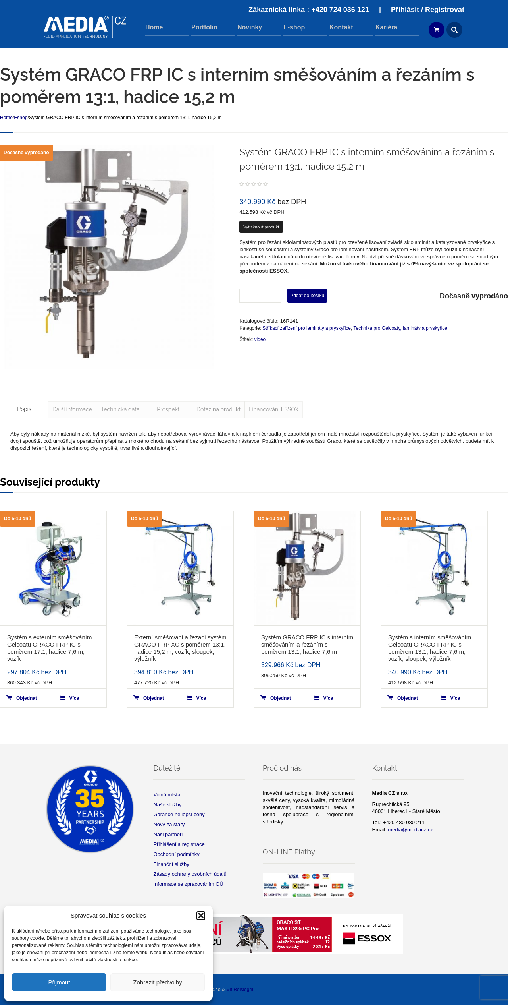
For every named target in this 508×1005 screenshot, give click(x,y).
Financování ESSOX (273, 409)
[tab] (24, 408)
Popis (24, 409)
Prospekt (168, 409)
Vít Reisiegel (239, 989)
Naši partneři (168, 834)
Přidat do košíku (307, 295)
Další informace (72, 409)
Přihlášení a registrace (178, 844)
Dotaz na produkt (218, 409)
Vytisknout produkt (261, 227)
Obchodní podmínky (176, 854)
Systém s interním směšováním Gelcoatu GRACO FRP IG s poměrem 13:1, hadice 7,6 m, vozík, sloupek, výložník (429, 648)
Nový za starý (169, 824)
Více (74, 698)
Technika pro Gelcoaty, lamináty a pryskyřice (400, 328)
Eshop (20, 117)
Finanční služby (171, 864)
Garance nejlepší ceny (178, 814)
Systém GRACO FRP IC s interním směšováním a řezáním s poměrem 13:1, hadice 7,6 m (307, 644)
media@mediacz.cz (410, 830)
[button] (201, 916)
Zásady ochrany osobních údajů (189, 874)
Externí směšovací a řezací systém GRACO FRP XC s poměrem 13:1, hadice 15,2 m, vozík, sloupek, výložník (180, 648)
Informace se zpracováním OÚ (188, 884)
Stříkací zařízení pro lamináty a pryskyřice (306, 328)
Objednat (26, 698)
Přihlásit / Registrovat (427, 10)
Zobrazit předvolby (157, 982)
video (260, 339)
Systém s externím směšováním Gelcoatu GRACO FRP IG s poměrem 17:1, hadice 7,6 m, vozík (49, 648)
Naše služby (167, 804)
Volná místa (166, 795)
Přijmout (59, 982)
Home (6, 117)
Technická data (120, 409)
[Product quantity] (261, 295)
